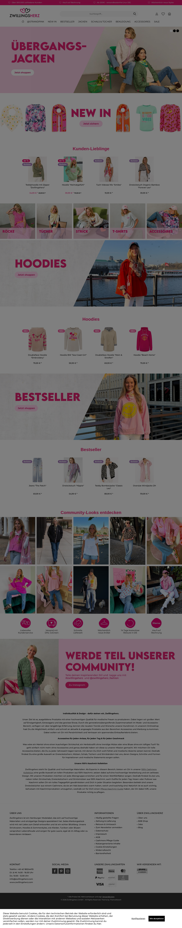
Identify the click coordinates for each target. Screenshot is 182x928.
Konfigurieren (138, 918)
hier (99, 923)
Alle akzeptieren (157, 919)
